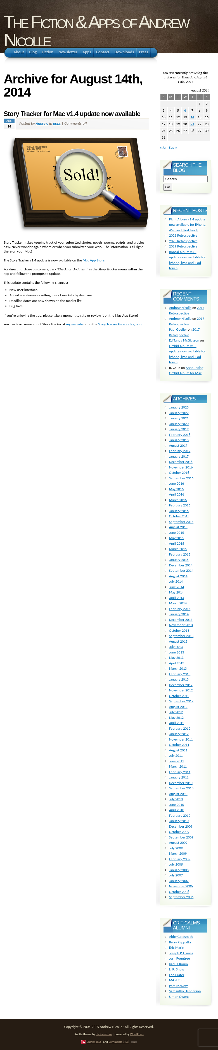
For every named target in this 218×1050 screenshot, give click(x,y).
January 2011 (179, 777)
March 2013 (178, 668)
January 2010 (179, 821)
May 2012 (176, 717)
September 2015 (181, 522)
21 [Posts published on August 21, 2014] (192, 124)
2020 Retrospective (183, 241)
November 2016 (181, 467)
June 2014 (176, 587)
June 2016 (176, 483)
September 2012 (181, 701)
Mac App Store (94, 260)
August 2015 (178, 527)
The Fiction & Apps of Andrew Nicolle (96, 31)
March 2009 (178, 853)
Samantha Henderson (185, 991)
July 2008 (176, 864)
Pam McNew (178, 986)
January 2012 (179, 734)
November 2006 (181, 886)
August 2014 (178, 576)
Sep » (173, 147)
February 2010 (179, 815)
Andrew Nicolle (180, 308)
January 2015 (179, 560)
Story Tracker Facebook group (120, 324)
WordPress (137, 1034)
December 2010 (181, 783)
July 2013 (176, 647)
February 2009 (179, 859)
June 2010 (176, 804)
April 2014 (176, 598)
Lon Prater (176, 975)
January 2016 (179, 511)
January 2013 (179, 679)
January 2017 (179, 456)
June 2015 (176, 532)
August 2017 (178, 445)
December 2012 (181, 685)
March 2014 (178, 603)
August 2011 (178, 750)
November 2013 (181, 625)
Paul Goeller (178, 329)
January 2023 (179, 407)
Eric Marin (176, 947)
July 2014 (176, 581)
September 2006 (181, 897)
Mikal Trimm (178, 980)
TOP (134, 1042)
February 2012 (179, 728)
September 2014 (181, 570)
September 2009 (181, 837)
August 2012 (178, 707)
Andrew (42, 123)
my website (74, 324)
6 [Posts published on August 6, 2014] (185, 110)
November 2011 (181, 739)
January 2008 (179, 870)
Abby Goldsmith (181, 936)
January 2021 (179, 418)
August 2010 (178, 794)
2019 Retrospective (183, 246)
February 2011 (179, 772)
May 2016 (176, 489)
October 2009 (179, 832)
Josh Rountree (179, 958)
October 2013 (179, 630)
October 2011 (179, 745)
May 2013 (176, 657)
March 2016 (178, 500)
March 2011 (178, 766)
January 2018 (179, 440)
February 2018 (179, 435)
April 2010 (176, 810)
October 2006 (179, 892)
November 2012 (181, 690)
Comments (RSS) (118, 1042)
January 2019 (179, 429)
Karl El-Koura (178, 964)
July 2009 (176, 848)
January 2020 (179, 424)
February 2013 (179, 674)
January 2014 (179, 614)
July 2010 (176, 799)
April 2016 (176, 494)
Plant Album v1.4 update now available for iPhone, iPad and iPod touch (187, 224)
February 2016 (179, 505)
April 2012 (176, 723)
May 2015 (176, 538)
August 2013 (178, 641)
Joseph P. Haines (181, 953)
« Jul (163, 147)
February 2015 (179, 554)
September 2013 (181, 636)
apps (57, 123)
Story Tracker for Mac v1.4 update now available (72, 113)
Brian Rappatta (180, 942)
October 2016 (179, 472)
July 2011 (176, 755)
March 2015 (178, 549)
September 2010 (181, 788)
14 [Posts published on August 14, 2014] (192, 117)
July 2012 (176, 712)
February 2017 (179, 451)
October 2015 (179, 516)
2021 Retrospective (183, 235)
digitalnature (104, 1034)
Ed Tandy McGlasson (184, 340)
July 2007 (176, 875)
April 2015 (176, 543)
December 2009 (181, 826)
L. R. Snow (176, 969)
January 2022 (179, 413)
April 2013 (176, 663)
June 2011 (176, 761)
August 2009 (178, 842)
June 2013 (176, 652)
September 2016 (181, 478)
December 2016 (181, 462)
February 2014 (179, 609)
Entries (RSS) (94, 1042)
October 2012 (179, 696)
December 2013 (181, 619)
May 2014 (176, 592)
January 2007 (179, 881)
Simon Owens (179, 996)
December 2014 (181, 565)
